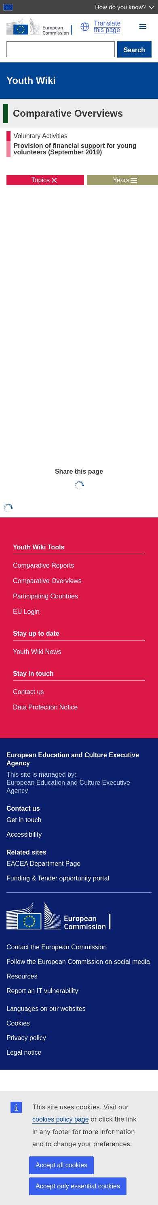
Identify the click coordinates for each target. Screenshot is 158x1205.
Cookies (18, 1023)
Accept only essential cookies (78, 1186)
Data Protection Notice (45, 707)
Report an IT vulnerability (42, 990)
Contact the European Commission (56, 947)
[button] (85, 27)
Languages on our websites (46, 1008)
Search (134, 50)
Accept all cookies (61, 1165)
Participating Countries (45, 596)
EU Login (26, 611)
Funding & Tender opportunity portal (57, 878)
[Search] (60, 49)
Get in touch (23, 819)
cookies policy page (60, 1119)
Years (121, 180)
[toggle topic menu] (45, 180)
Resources (21, 976)
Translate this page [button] (107, 26)
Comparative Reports (43, 565)
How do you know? (124, 7)
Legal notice (23, 1052)
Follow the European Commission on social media (78, 961)
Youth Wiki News (37, 651)
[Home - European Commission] (43, 26)
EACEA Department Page (43, 863)
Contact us (28, 691)
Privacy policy (26, 1037)
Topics (41, 180)
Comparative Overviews (47, 580)
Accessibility (24, 834)
